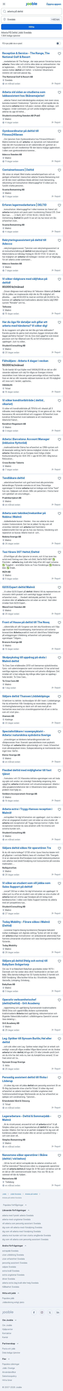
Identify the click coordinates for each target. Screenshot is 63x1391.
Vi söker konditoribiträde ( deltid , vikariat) (23, 402)
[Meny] (4, 4)
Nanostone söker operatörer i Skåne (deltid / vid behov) (24, 1156)
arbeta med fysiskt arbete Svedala (17, 1215)
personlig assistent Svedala (14, 1263)
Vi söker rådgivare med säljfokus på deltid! (24, 280)
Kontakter (6, 1333)
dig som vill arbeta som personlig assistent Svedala (25, 1239)
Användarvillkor (9, 1372)
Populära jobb (8, 1298)
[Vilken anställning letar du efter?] (31, 11)
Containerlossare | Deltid (18, 169)
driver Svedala (8, 1279)
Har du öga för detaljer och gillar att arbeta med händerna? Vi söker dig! (24, 324)
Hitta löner (7, 1380)
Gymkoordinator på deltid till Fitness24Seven (20, 132)
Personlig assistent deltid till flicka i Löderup (25, 1079)
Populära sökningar (10, 1364)
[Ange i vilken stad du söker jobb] (31, 19)
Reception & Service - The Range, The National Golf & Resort (26, 55)
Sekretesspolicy (9, 1376)
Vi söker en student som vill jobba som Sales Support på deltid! (26, 885)
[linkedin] (58, 1312)
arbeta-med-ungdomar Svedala (16, 1219)
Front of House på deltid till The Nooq (25, 622)
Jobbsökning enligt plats (13, 1302)
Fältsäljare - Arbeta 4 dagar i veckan (25, 360)
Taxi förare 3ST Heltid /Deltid (20, 551)
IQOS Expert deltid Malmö (18, 587)
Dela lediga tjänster (11, 1352)
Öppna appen (53, 4)
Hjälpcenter (7, 1329)
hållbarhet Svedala (10, 1287)
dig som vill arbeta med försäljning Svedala (21, 1231)
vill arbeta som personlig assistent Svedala (21, 1223)
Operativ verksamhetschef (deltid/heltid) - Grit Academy (21, 1001)
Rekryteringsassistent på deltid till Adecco (24, 242)
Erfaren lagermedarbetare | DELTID (24, 204)
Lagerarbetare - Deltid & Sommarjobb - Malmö (26, 1118)
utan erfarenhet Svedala (13, 1259)
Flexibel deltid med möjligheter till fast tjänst (26, 772)
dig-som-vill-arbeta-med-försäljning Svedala (22, 1227)
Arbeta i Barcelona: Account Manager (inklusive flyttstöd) (25, 441)
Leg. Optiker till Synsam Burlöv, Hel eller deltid (27, 1040)
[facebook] (34, 1312)
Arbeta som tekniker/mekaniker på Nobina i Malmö (24, 515)
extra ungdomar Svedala (13, 1275)
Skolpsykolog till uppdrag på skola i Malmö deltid (24, 659)
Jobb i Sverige (8, 1368)
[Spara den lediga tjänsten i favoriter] (59, 54)
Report (56, 83)
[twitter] (50, 1312)
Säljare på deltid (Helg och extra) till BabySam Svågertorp (24, 962)
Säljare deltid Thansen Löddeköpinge (26, 696)
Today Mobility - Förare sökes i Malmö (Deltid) (26, 923)
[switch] (58, 43)
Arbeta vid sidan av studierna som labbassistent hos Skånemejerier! (23, 94)
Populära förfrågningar (15, 1205)
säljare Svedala (9, 1267)
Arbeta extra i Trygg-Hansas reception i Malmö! (27, 811)
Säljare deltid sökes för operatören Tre (26, 847)
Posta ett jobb (8, 1348)
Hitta (31, 26)
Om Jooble (7, 1325)
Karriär (5, 1337)
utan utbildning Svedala (13, 1255)
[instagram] (42, 1312)
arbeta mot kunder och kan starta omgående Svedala (26, 1235)
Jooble (19, 1387)
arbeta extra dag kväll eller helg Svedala (20, 1283)
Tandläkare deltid (13, 477)
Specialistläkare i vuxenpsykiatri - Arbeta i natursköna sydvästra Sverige (26, 733)
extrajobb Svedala (10, 1251)
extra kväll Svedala (10, 1271)
